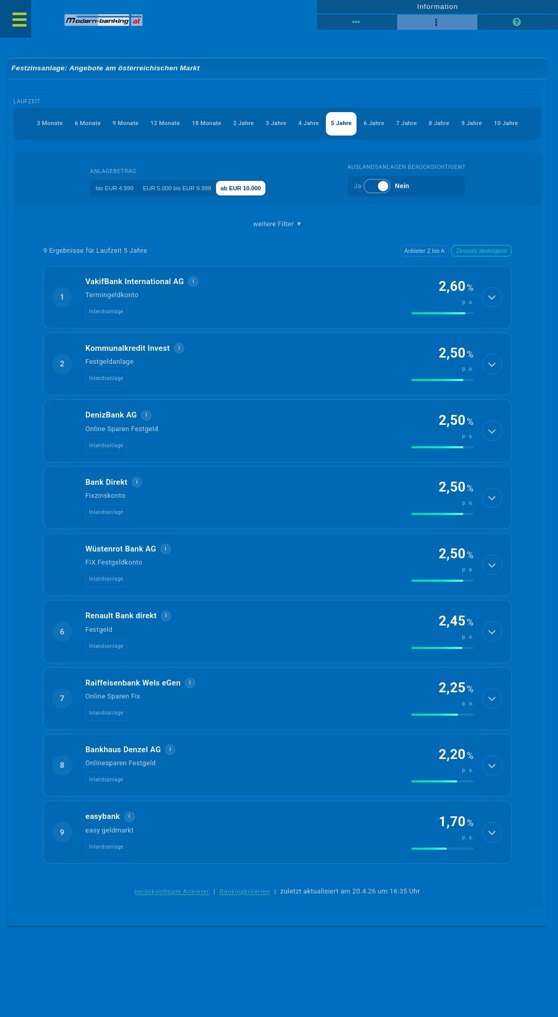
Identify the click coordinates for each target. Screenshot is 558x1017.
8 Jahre (442, 124)
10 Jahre (518, 124)
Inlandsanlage (106, 313)
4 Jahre (294, 124)
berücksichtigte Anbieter (171, 893)
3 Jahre (257, 124)
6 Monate (43, 124)
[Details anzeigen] (490, 298)
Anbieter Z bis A (424, 252)
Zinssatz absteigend (481, 252)
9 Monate (86, 124)
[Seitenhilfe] (517, 22)
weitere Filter (277, 225)
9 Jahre (479, 124)
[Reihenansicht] (357, 22)
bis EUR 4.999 (107, 188)
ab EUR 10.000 (263, 188)
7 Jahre (405, 124)
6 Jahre (369, 124)
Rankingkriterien (245, 893)
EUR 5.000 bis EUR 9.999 (184, 188)
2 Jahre (220, 124)
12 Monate (131, 124)
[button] (277, 298)
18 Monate (178, 124)
